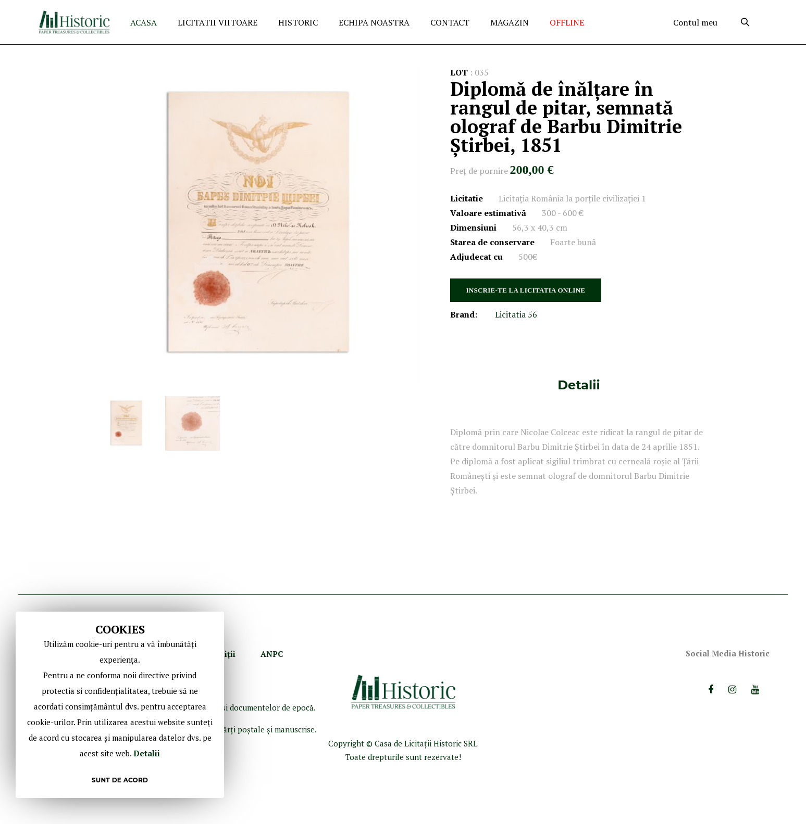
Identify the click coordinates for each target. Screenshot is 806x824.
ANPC (272, 654)
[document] (120, 705)
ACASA (143, 22)
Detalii (578, 384)
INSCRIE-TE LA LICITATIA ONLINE (526, 290)
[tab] (579, 385)
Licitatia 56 (516, 314)
